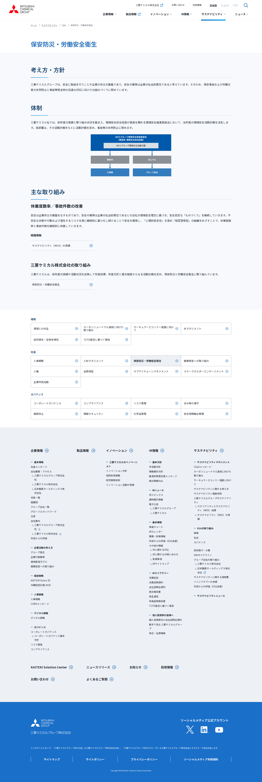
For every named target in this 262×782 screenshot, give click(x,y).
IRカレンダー (156, 531)
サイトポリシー (95, 759)
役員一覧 (35, 497)
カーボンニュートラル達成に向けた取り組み (104, 328)
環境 (196, 533)
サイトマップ (52, 759)
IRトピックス (156, 494)
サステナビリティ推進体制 (208, 493)
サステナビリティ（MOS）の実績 (51, 245)
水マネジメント (192, 328)
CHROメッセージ (40, 603)
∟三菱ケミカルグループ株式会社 (48, 477)
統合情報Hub (156, 480)
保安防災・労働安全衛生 (46, 284)
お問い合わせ (178, 5)
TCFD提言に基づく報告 (97, 339)
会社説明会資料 (157, 587)
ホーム (34, 25)
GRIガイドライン (203, 555)
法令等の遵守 (191, 403)
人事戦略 (39, 361)
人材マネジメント (94, 361)
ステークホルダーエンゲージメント (204, 371)
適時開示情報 (156, 499)
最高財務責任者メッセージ (163, 476)
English (225, 5)
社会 (196, 537)
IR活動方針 (155, 466)
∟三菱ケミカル (158, 513)
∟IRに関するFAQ (159, 549)
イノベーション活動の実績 (120, 484)
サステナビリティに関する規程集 (211, 577)
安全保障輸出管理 (194, 413)
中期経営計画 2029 (41, 585)
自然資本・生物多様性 (46, 339)
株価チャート (156, 527)
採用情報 (197, 5)
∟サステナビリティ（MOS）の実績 (212, 517)
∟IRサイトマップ (159, 563)
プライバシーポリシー (144, 759)
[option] (213, 5)
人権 (36, 371)
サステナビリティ (214, 14)
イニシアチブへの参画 (205, 581)
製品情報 (133, 14)
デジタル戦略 (38, 617)
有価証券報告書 (157, 601)
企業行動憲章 (38, 557)
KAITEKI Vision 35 (40, 580)
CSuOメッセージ (202, 466)
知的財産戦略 (113, 475)
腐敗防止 (39, 413)
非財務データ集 (202, 550)
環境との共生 (41, 328)
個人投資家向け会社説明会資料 (165, 619)
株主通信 (153, 596)
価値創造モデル (39, 561)
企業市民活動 (41, 382)
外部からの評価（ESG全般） (164, 541)
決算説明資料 (156, 582)
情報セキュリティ (93, 413)
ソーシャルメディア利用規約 (201, 759)
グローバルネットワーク (43, 511)
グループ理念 (38, 552)
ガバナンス (200, 542)
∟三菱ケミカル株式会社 (45, 484)
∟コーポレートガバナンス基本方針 (48, 638)
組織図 (34, 502)
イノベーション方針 (116, 470)
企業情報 (109, 14)
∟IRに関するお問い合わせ (164, 554)
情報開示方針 (156, 471)
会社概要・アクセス (41, 471)
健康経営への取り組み (196, 361)
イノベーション (161, 14)
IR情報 (186, 14)
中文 (235, 5)
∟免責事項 (156, 559)
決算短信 (153, 577)
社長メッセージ (39, 466)
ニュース (242, 14)
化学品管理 (140, 413)
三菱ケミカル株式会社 (149, 5)
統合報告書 (155, 591)
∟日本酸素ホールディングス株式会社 (48, 490)
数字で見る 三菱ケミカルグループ (165, 626)
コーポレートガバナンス (47, 403)
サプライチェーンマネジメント (151, 371)
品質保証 (89, 371)
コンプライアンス (93, 403)
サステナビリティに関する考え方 (211, 488)
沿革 (33, 516)
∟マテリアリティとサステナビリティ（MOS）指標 (212, 508)
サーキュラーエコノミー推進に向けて (154, 328)
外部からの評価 (39, 538)
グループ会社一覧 (40, 507)
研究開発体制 (113, 480)
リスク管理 (140, 403)
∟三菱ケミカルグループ (163, 508)
